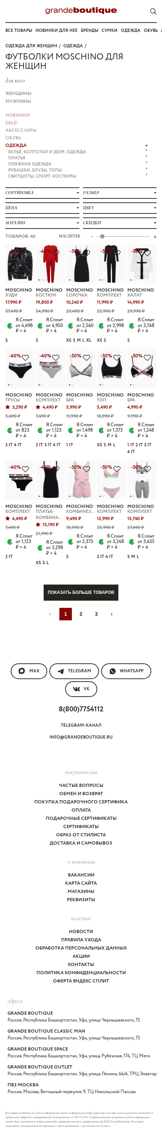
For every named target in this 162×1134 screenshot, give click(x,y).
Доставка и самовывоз (81, 843)
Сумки (110, 31)
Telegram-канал (81, 725)
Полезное (81, 918)
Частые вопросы (81, 785)
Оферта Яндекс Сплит (81, 981)
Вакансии (81, 875)
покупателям (81, 772)
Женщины (18, 93)
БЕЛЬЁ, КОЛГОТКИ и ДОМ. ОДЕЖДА (78, 152)
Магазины (81, 891)
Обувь (151, 31)
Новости (81, 931)
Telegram (74, 671)
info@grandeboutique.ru (81, 737)
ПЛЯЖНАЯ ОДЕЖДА (78, 164)
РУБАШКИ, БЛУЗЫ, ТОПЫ (78, 170)
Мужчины (18, 101)
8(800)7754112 (81, 709)
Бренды (89, 31)
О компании (81, 861)
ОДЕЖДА (73, 46)
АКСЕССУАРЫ (20, 130)
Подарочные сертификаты (81, 818)
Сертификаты (81, 826)
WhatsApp (126, 671)
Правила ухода (81, 940)
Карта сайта (81, 883)
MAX (29, 671)
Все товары (18, 31)
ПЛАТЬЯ (78, 158)
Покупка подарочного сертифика (81, 802)
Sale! (11, 123)
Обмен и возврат (81, 794)
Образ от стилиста (81, 835)
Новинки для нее (56, 31)
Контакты (81, 964)
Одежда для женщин (31, 46)
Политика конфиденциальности (81, 973)
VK (81, 689)
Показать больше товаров (81, 592)
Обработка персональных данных (81, 948)
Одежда (131, 31)
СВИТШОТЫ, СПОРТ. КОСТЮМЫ (78, 176)
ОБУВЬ (13, 138)
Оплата (81, 810)
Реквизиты (81, 900)
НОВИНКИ (17, 115)
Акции (81, 956)
